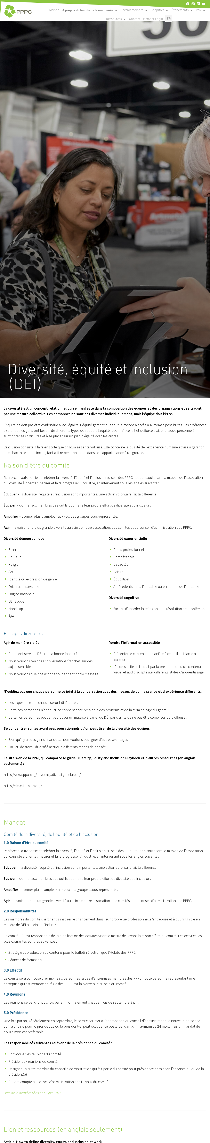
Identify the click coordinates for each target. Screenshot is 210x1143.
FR (169, 18)
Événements (180, 10)
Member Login (153, 19)
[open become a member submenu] (116, 10)
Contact (134, 19)
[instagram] (193, 4)
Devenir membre (131, 10)
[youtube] (203, 4)
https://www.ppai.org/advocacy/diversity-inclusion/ (42, 774)
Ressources (114, 19)
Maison (54, 10)
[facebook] (187, 4)
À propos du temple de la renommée (87, 10)
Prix (198, 10)
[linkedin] (198, 4)
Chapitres (157, 10)
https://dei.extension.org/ (23, 785)
